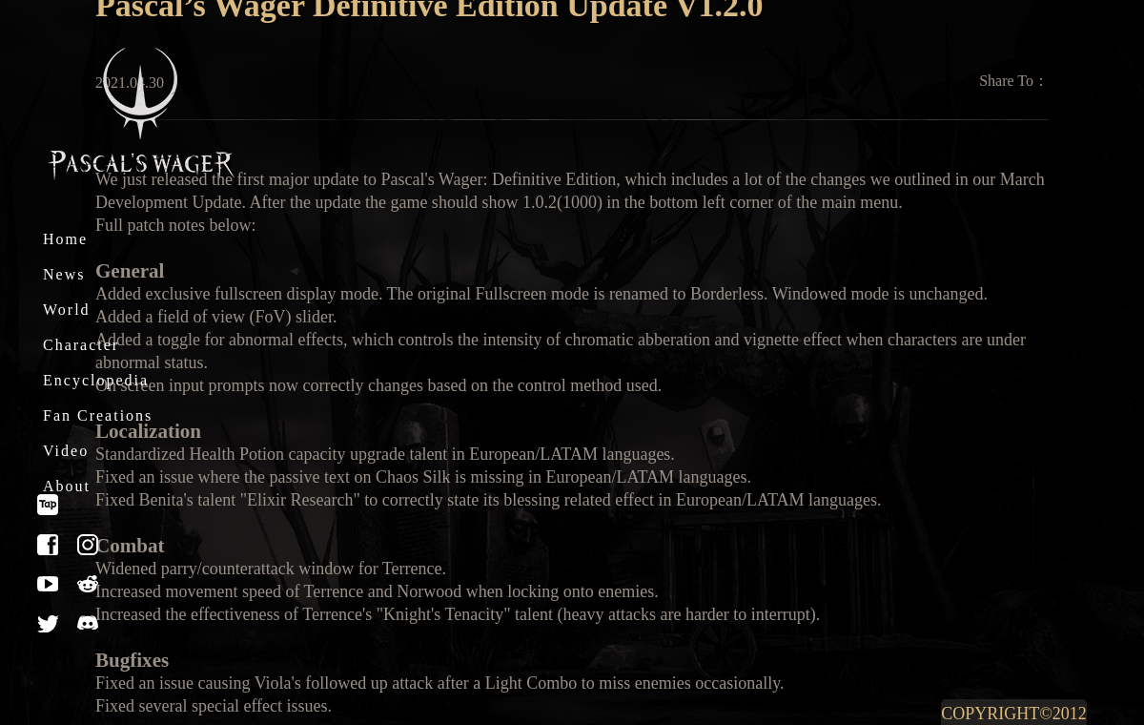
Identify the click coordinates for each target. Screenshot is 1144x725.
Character (81, 345)
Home (65, 239)
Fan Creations (98, 415)
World (67, 309)
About (67, 486)
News (64, 274)
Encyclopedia (96, 380)
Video (66, 451)
